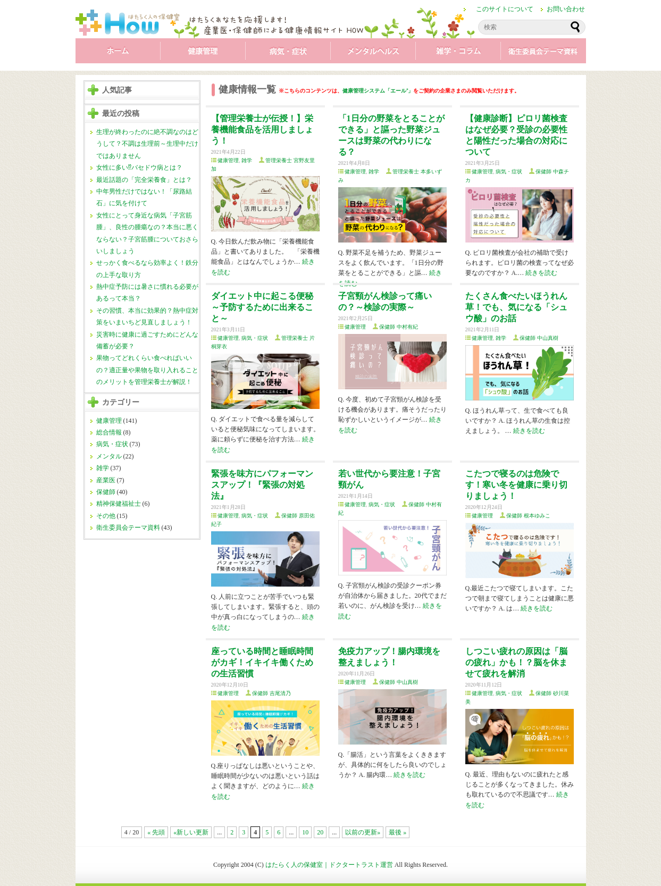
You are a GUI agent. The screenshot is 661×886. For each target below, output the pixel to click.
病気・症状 (288, 53)
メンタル (373, 53)
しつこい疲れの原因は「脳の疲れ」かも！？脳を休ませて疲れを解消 (516, 662)
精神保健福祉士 (118, 503)
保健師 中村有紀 (398, 327)
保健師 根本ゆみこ (528, 516)
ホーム (118, 53)
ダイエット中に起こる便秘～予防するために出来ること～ (262, 307)
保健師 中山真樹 (539, 338)
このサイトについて (504, 9)
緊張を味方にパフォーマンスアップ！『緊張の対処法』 (262, 484)
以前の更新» (362, 832)
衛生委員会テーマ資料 (543, 53)
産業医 (105, 480)
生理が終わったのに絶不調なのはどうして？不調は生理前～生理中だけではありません (147, 144)
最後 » (397, 832)
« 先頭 (156, 832)
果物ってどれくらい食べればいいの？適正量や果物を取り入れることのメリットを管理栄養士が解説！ (147, 370)
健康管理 (203, 53)
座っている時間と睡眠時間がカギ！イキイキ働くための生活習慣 (262, 662)
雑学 (458, 53)
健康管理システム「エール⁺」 (377, 91)
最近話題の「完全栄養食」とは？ (144, 179)
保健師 (105, 492)
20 (320, 832)
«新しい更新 (190, 832)
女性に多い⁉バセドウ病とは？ (139, 167)
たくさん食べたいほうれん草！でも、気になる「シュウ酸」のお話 (516, 307)
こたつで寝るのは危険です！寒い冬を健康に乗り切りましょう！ (516, 484)
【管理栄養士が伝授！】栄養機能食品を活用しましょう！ (262, 129)
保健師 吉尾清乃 (271, 693)
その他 (105, 516)
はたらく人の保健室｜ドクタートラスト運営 (329, 864)
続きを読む (541, 273)
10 (305, 832)
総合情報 (109, 432)
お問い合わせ (566, 9)
